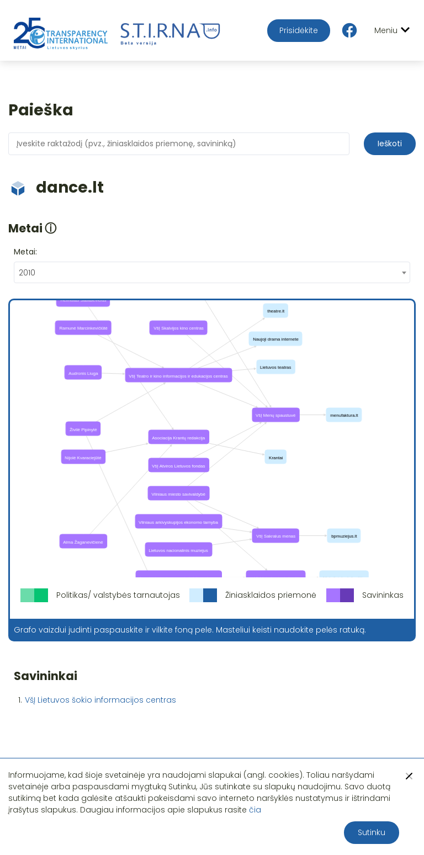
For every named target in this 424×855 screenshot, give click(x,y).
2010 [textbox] (27, 272)
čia (255, 809)
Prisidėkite (298, 30)
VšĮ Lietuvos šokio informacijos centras (100, 699)
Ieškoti (390, 143)
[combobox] (212, 272)
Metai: (25, 251)
